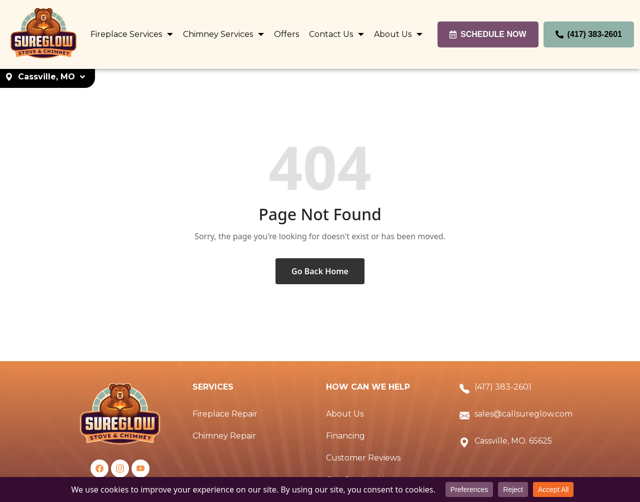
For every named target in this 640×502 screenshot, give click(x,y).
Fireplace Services (127, 34)
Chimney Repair (224, 436)
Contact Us (332, 34)
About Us (394, 34)
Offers (286, 34)
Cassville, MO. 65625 (513, 441)
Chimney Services (219, 34)
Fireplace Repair (225, 414)
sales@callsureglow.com (523, 414)
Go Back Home (320, 271)
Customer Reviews (363, 458)
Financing (345, 436)
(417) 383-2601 (503, 387)
